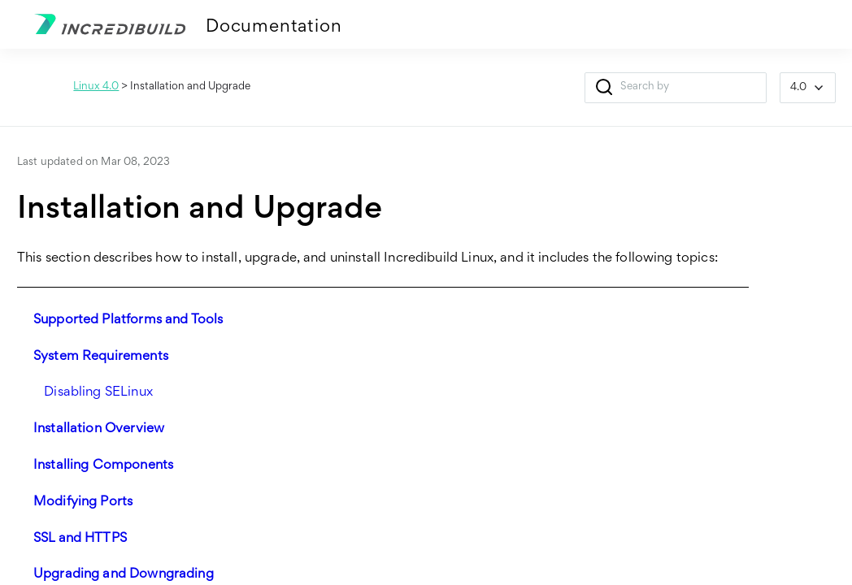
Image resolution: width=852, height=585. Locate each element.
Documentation (273, 28)
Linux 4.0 (96, 87)
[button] (604, 87)
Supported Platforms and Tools (128, 320)
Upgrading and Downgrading (123, 575)
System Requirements (100, 357)
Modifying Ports (83, 502)
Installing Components (103, 466)
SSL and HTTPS (80, 539)
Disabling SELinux (98, 393)
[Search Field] (675, 87)
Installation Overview (98, 429)
